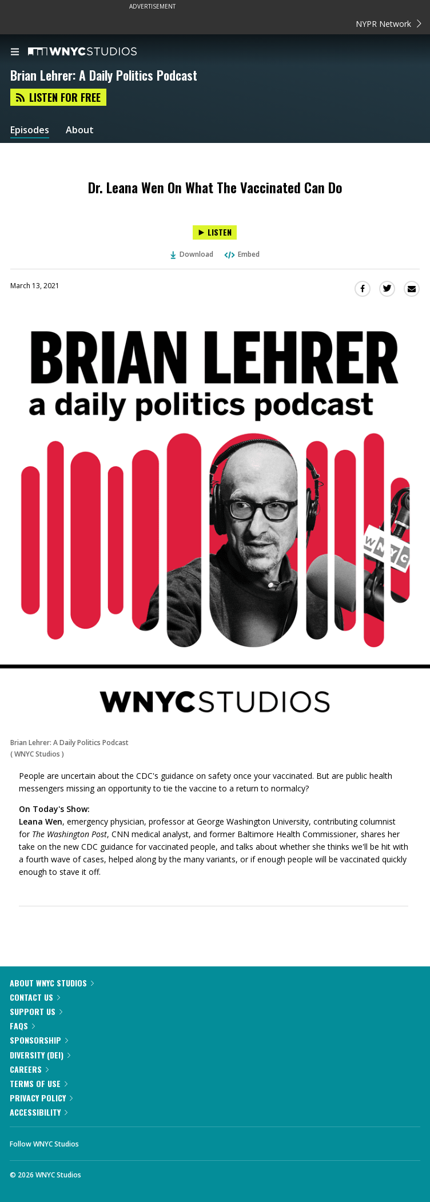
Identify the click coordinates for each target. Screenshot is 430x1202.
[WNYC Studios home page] (96, 52)
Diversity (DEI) (40, 1055)
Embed (241, 254)
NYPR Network (388, 23)
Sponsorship (39, 1040)
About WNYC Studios (52, 983)
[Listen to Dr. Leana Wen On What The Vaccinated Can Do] (215, 232)
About (80, 130)
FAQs (22, 1026)
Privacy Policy (41, 1098)
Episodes (29, 130)
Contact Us (35, 997)
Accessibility (38, 1112)
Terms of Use (38, 1083)
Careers (29, 1069)
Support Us (36, 1011)
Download (192, 254)
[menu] (15, 52)
